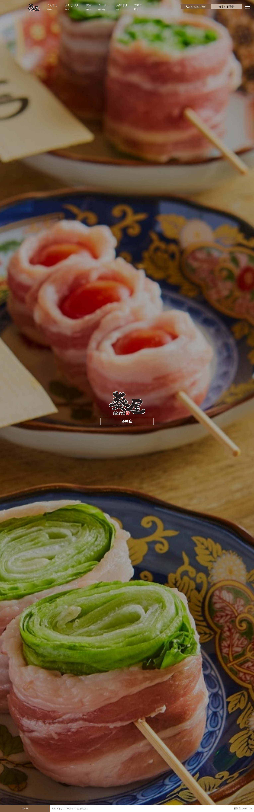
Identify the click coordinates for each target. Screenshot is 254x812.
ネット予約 (226, 6)
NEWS (25, 808)
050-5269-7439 (195, 6)
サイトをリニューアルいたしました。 (70, 808)
